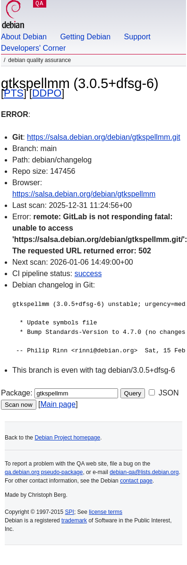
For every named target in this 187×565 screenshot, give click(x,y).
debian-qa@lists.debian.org (144, 472)
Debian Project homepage (67, 437)
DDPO (46, 93)
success (88, 273)
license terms (105, 512)
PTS (14, 93)
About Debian (24, 37)
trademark (74, 520)
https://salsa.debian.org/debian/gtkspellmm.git (103, 137)
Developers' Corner (33, 48)
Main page (58, 404)
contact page (136, 480)
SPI (69, 512)
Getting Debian (85, 37)
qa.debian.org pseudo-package (44, 472)
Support (137, 37)
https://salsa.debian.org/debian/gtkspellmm (83, 194)
